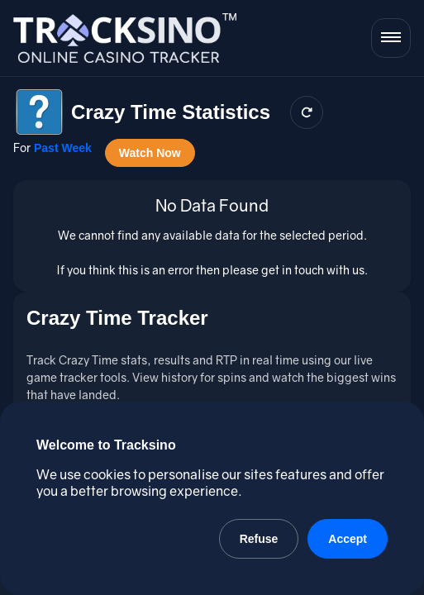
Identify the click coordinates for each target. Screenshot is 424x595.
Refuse (259, 538)
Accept (347, 538)
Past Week (63, 148)
